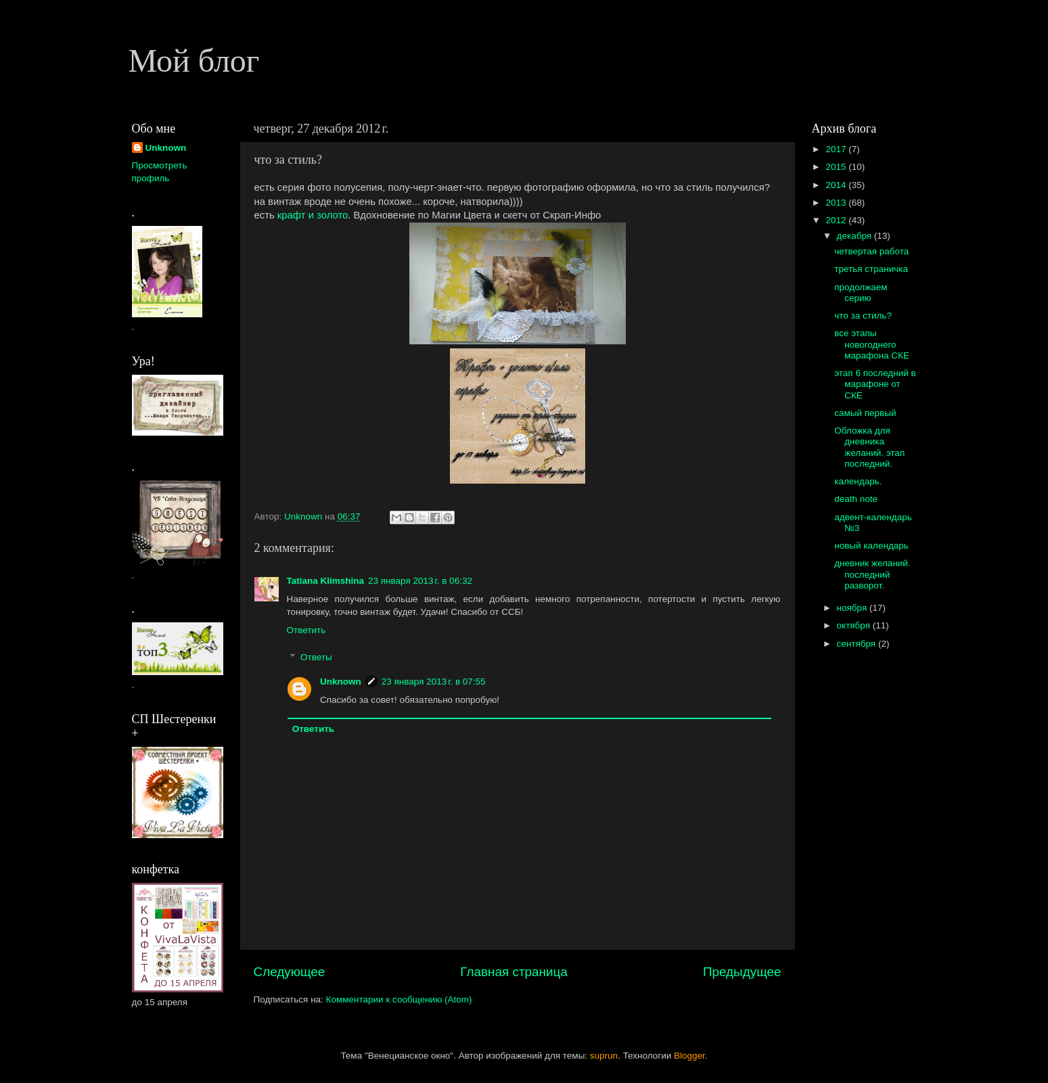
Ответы (316, 657)
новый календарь (871, 545)
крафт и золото (312, 215)
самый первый (865, 413)
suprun (604, 1056)
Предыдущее (742, 972)
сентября (857, 644)
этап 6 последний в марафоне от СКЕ (874, 384)
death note (856, 499)
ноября (853, 608)
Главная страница (514, 972)
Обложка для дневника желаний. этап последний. (869, 447)
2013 (836, 203)
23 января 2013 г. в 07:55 (434, 681)
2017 (836, 149)
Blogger (689, 1056)
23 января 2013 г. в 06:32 (420, 581)
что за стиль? (863, 315)
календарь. (858, 481)
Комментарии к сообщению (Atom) (399, 999)
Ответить (306, 630)
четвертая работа (871, 251)
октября (855, 625)
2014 (836, 185)
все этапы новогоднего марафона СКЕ (871, 344)
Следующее (289, 972)
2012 (836, 220)
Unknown (340, 681)
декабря (855, 236)
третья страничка (871, 269)
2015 (836, 167)
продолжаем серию (860, 292)
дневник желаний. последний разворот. (872, 574)
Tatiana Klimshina (326, 581)
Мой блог (194, 60)
